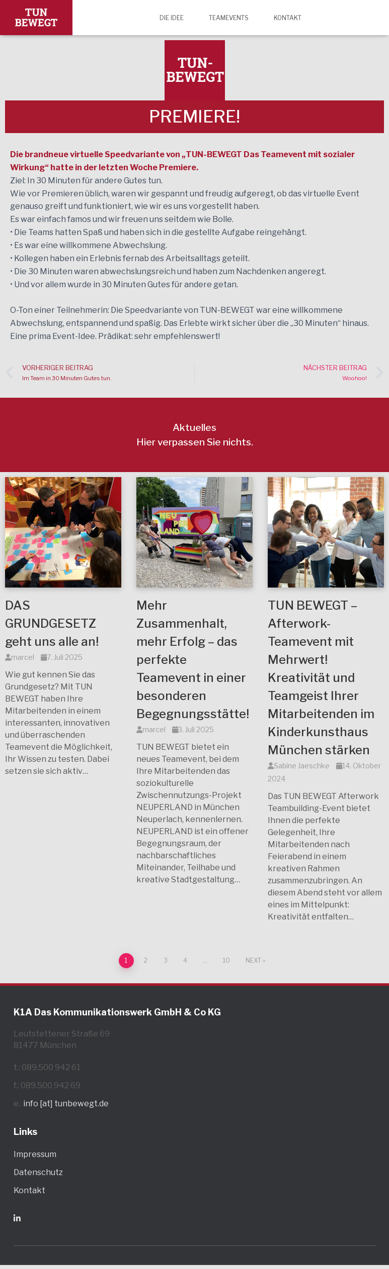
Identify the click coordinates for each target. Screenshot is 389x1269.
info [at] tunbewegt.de (66, 1103)
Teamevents (229, 18)
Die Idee (172, 18)
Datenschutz (38, 1172)
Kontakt (287, 18)
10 (226, 960)
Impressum (35, 1154)
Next (253, 960)
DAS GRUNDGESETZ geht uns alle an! (52, 623)
